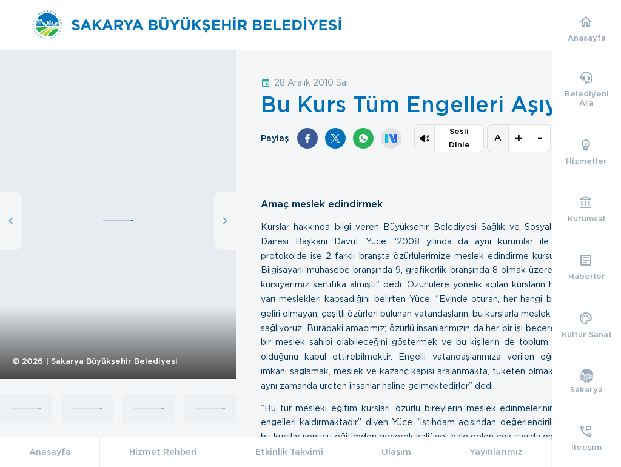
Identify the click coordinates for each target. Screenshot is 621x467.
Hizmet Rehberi (163, 452)
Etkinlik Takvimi (289, 452)
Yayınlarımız (496, 452)
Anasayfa (50, 452)
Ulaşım (396, 452)
